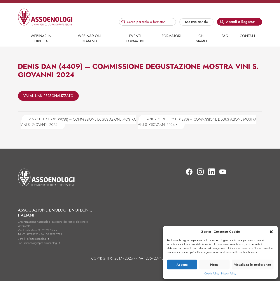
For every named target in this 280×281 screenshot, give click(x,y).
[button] (271, 231)
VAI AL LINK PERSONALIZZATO (48, 95)
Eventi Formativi (135, 38)
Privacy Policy (228, 274)
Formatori (171, 35)
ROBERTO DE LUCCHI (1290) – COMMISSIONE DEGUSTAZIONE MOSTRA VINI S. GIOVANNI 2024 (197, 122)
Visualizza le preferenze (252, 264)
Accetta (182, 264)
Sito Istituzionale (196, 22)
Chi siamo (201, 38)
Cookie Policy (212, 274)
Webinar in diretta (41, 38)
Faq (225, 35)
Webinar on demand (89, 38)
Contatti (248, 35)
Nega (214, 264)
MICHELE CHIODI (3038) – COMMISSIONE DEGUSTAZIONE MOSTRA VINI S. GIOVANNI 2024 (78, 122)
